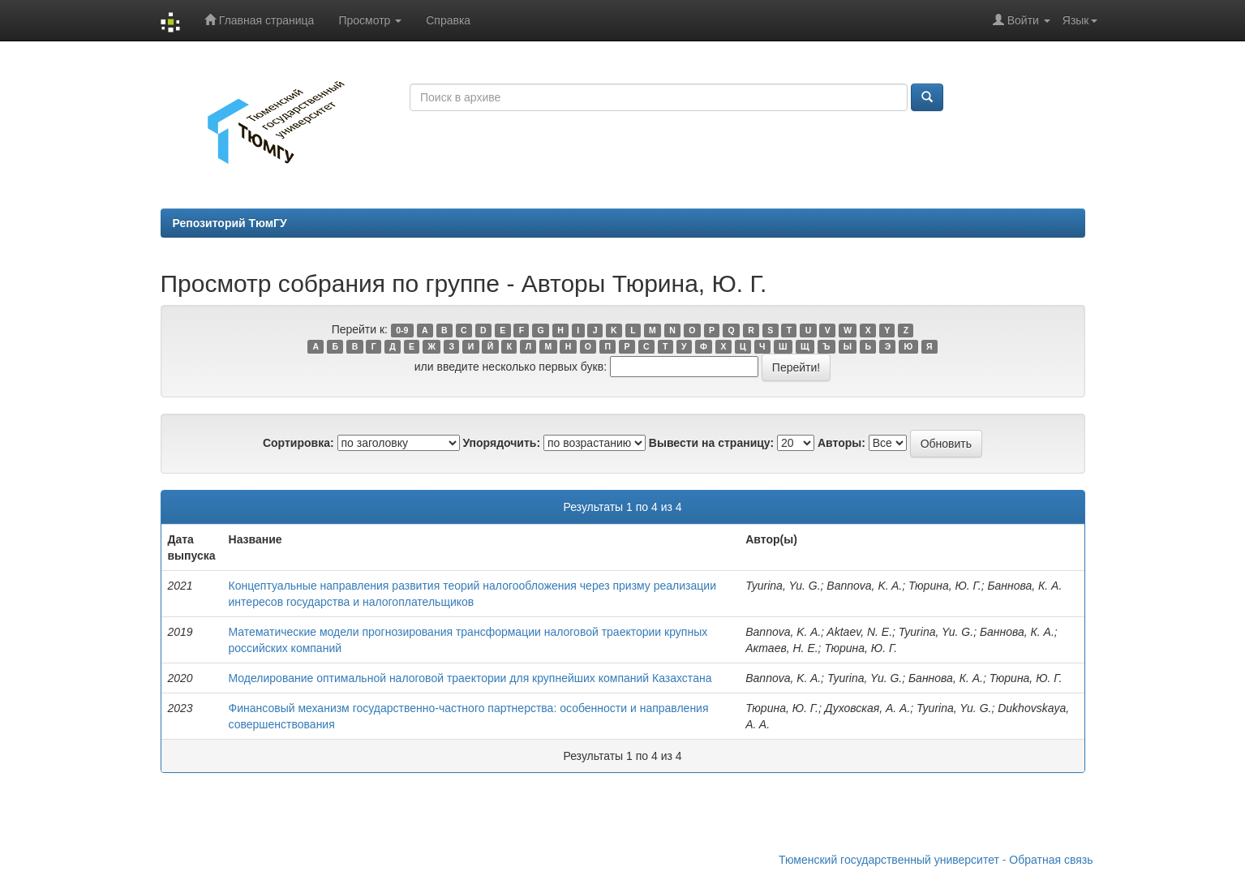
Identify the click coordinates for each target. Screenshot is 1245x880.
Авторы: (841, 442)
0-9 (402, 330)
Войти (1021, 20)
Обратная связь (1051, 859)
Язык (1080, 20)
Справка (448, 20)
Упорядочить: (501, 442)
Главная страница (259, 20)
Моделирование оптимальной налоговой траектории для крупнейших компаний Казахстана (470, 678)
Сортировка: (298, 442)
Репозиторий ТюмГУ (230, 223)
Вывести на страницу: (711, 442)
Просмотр (369, 20)
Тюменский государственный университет (889, 859)
